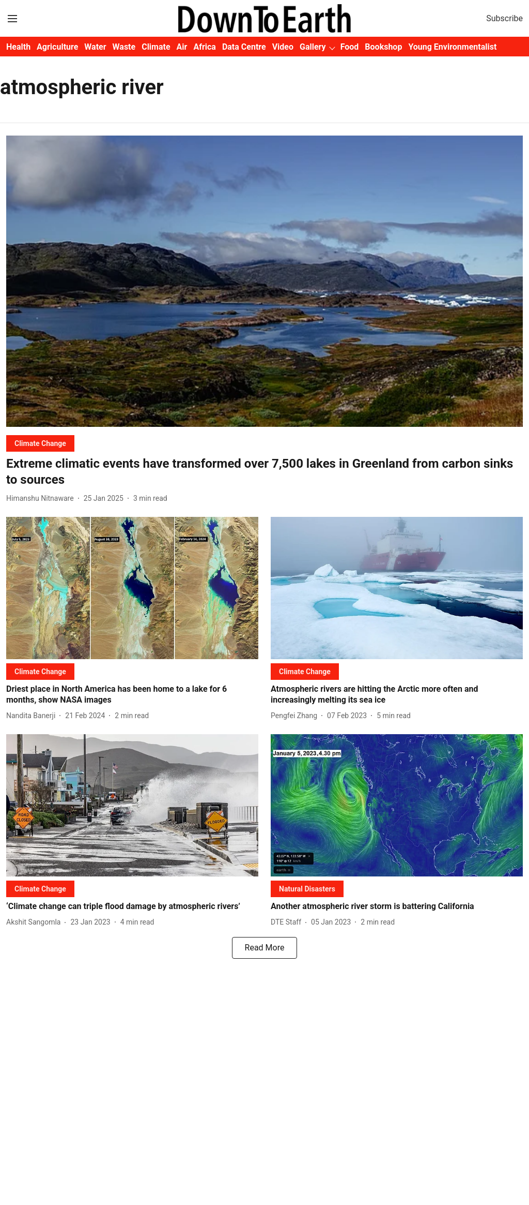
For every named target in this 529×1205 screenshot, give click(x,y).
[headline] (264, 472)
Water (95, 47)
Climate (156, 47)
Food (349, 47)
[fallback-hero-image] (264, 281)
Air (182, 47)
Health (18, 47)
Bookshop (383, 47)
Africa (204, 47)
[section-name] (40, 443)
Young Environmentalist (452, 47)
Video (282, 47)
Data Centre (244, 47)
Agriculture (57, 47)
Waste (124, 47)
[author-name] (42, 498)
